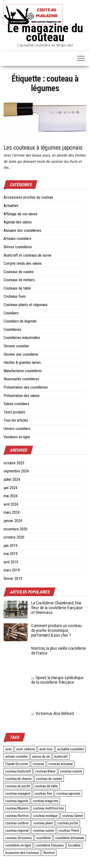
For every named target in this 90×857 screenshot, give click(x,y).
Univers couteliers (17, 428)
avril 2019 (11, 562)
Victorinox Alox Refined (52, 713)
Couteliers (11, 313)
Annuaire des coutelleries (22, 230)
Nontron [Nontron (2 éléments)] (49, 853)
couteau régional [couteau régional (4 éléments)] (17, 830)
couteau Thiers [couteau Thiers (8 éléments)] (69, 830)
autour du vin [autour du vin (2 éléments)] (41, 756)
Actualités (11, 205)
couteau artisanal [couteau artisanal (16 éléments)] (60, 764)
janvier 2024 (13, 520)
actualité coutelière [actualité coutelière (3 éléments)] (70, 749)
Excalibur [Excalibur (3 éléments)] (74, 845)
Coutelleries (12, 329)
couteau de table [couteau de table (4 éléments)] (46, 786)
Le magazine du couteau (45, 32)
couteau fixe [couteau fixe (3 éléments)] (43, 793)
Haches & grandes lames (22, 362)
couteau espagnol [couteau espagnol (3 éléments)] (17, 793)
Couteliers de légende (20, 321)
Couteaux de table (17, 288)
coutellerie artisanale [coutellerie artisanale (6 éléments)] (69, 838)
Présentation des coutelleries (26, 387)
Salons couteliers (16, 404)
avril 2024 (11, 504)
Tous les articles (16, 420)
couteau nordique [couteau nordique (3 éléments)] (45, 816)
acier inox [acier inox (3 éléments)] (46, 749)
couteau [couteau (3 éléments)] (38, 764)
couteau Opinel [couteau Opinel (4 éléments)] (72, 816)
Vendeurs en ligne (17, 437)
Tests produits (14, 412)
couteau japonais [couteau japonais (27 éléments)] (68, 793)
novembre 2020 (15, 529)
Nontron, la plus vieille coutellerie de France (58, 651)
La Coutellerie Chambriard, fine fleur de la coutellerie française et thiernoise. (57, 607)
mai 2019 (11, 553)
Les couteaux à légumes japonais (43, 147)
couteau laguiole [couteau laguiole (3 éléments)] (16, 801)
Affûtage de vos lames (20, 214)
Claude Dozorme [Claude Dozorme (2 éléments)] (16, 764)
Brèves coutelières (18, 247)
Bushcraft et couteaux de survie (27, 255)
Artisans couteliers (17, 238)
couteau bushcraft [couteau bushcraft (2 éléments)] (18, 771)
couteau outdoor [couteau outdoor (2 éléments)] (17, 823)
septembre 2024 (16, 471)
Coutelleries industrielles (22, 337)
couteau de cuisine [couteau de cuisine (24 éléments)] (49, 779)
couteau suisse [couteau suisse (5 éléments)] (43, 830)
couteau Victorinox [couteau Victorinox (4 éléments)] (18, 838)
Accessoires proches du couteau (28, 197)
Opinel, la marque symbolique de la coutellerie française (57, 680)
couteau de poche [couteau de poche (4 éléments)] (17, 786)
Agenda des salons (18, 222)
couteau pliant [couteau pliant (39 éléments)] (43, 823)
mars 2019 (12, 570)
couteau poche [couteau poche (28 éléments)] (67, 823)
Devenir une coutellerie (21, 354)
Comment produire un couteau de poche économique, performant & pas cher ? (56, 630)
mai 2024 (11, 496)
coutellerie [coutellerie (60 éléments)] (43, 838)
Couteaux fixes (15, 296)
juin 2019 (10, 545)
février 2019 (13, 578)
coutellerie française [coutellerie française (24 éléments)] (50, 845)
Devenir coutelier (16, 346)
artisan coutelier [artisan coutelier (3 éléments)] (16, 756)
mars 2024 (12, 512)
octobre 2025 (14, 463)
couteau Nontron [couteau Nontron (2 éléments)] (17, 816)
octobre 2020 (14, 537)
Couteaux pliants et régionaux (26, 304)
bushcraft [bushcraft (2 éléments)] (61, 756)
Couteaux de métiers (19, 280)
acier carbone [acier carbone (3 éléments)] (25, 749)
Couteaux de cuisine (19, 272)
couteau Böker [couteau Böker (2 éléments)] (45, 771)
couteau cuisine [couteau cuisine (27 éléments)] (71, 771)
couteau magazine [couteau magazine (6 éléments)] (45, 801)
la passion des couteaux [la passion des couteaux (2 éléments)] (22, 853)
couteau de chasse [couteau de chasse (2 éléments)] (18, 779)
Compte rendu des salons (23, 263)
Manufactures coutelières (23, 371)
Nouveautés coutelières (21, 379)
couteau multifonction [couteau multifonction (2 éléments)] (48, 808)
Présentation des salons (22, 395)
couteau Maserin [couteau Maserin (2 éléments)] (17, 808)
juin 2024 (10, 488)
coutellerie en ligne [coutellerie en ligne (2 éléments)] (18, 845)
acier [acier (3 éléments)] (8, 749)
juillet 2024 (12, 479)
